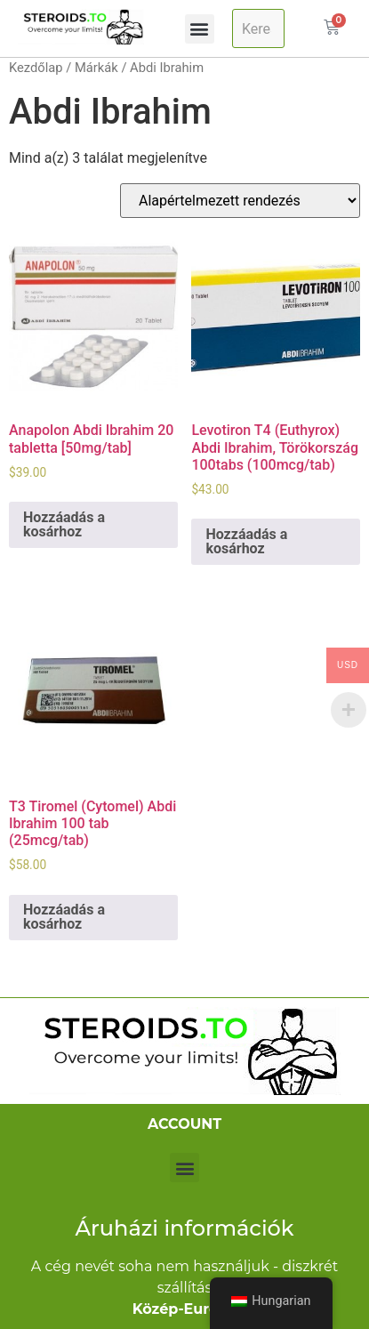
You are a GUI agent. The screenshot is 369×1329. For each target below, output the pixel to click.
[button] (199, 29)
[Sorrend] (240, 200)
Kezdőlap (36, 68)
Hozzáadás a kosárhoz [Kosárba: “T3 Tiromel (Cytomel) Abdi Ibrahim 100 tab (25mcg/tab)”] (64, 916)
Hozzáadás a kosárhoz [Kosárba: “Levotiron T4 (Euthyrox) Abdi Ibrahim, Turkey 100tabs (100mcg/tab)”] (246, 541)
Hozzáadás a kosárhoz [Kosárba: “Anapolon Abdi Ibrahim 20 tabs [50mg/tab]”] (64, 524)
